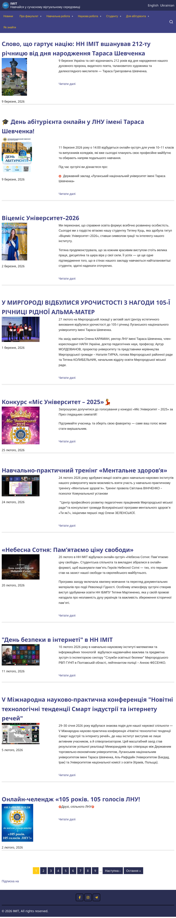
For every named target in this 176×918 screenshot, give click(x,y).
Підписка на (10, 882)
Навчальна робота (63, 16)
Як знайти (10, 28)
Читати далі (67, 85)
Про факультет (31, 16)
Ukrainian (167, 5)
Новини (8, 16)
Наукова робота (96, 16)
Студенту (122, 16)
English (153, 5)
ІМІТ (13, 3)
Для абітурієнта (149, 16)
